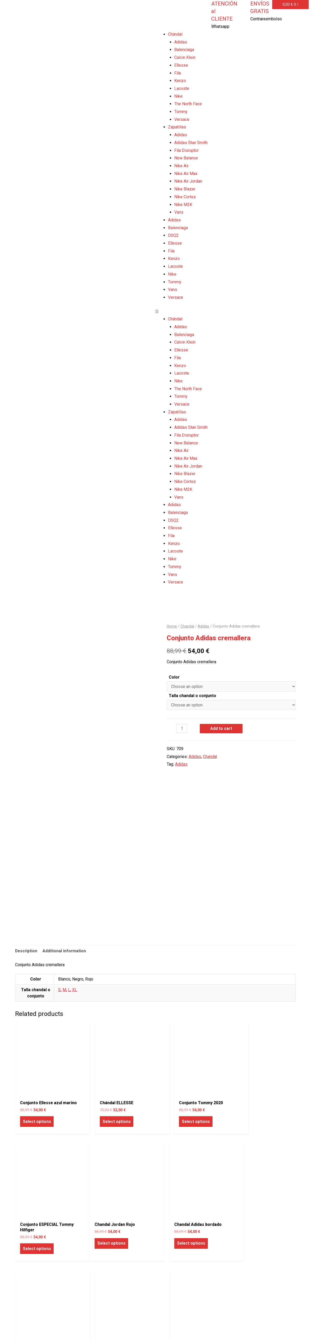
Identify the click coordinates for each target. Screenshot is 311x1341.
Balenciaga (184, 49)
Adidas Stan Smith (191, 142)
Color (174, 676)
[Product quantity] (182, 728)
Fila (177, 73)
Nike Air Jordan (188, 181)
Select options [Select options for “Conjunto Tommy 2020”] (180, 1114)
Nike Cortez (185, 196)
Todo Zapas (24, 1329)
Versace (181, 119)
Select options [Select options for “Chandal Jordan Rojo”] (37, 1234)
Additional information (65, 951)
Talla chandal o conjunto (192, 695)
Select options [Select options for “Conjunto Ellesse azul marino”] (37, 1119)
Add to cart (221, 728)
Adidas (180, 42)
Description (26, 951)
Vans (178, 212)
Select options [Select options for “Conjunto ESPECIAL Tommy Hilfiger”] (251, 1119)
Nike (178, 96)
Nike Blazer (184, 189)
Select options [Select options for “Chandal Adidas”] (180, 1234)
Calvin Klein (184, 57)
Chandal (187, 626)
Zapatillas (177, 127)
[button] (233, 311)
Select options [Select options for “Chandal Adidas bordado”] (108, 1234)
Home (172, 626)
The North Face (188, 103)
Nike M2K (183, 204)
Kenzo (180, 80)
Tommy (181, 111)
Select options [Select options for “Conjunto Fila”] (251, 1234)
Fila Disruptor (186, 150)
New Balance (186, 158)
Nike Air (181, 165)
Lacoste (181, 88)
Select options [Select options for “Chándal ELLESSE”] (108, 1114)
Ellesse (181, 65)
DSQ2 (173, 235)
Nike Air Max (185, 173)
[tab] (26, 951)
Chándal (175, 34)
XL (74, 990)
